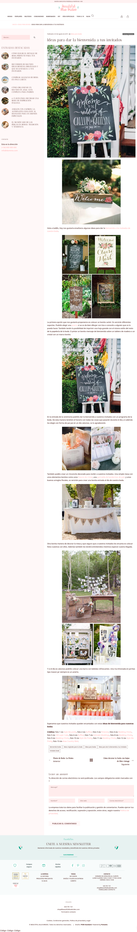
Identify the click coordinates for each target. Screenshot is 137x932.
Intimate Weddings (101, 735)
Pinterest (105, 732)
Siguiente (118, 761)
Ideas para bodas (24, 24)
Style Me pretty (70, 732)
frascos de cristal (85, 477)
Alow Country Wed (70, 741)
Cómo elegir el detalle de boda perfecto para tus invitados (24, 55)
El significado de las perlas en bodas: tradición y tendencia (25, 124)
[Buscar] (34, 37)
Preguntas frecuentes (44, 878)
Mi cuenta (73, 876)
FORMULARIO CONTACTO (107, 890)
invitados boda (54, 751)
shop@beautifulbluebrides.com (107, 888)
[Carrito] (128, 16)
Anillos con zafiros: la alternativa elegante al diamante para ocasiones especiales (24, 112)
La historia (44, 876)
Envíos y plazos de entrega (73, 878)
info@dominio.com (10, 150)
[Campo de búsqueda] (16, 37)
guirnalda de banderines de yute (111, 477)
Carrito (73, 881)
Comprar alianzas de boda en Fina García (25, 78)
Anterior (65, 760)
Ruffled (89, 732)
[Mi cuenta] (122, 16)
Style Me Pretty (85, 738)
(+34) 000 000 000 (9, 147)
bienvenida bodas (55, 747)
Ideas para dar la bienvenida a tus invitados (113, 747)
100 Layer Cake (62, 735)
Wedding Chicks (125, 732)
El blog (44, 881)
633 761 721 (107, 886)
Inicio (14, 24)
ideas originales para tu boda (73, 747)
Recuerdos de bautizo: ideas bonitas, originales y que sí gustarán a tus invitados (25, 67)
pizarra (75, 325)
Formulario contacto (68, 912)
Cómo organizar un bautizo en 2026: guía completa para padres (23, 89)
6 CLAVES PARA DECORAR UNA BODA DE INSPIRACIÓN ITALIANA (25, 100)
